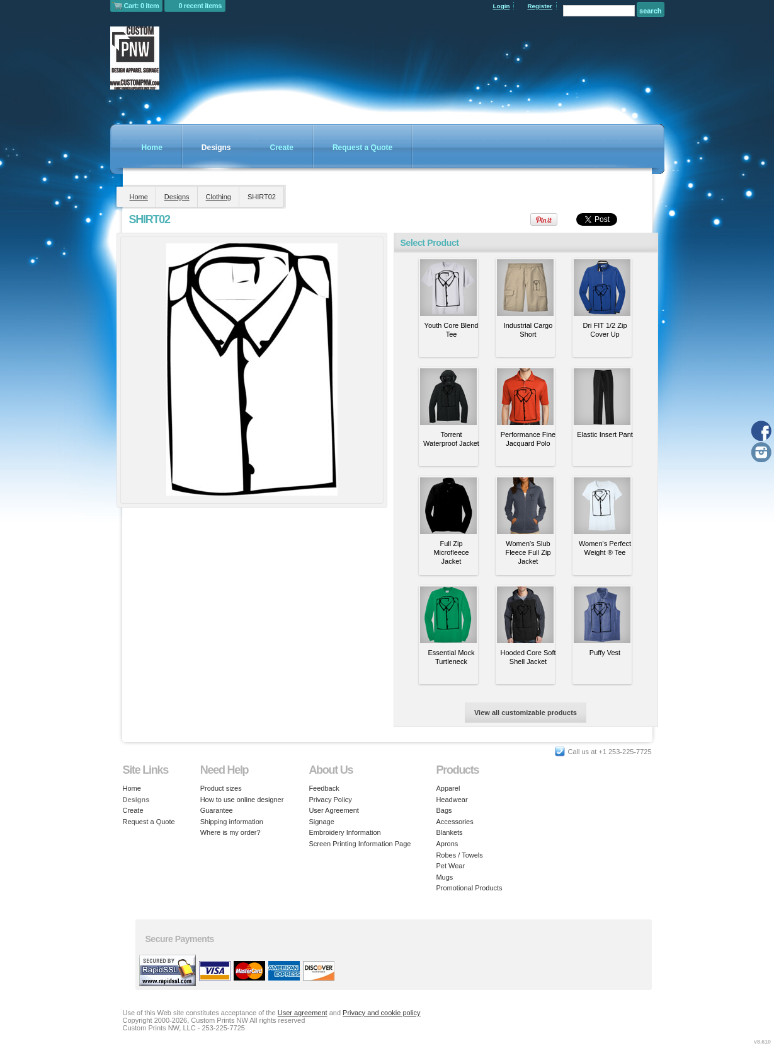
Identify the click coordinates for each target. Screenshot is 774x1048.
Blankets (449, 832)
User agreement (302, 1012)
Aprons (447, 843)
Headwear (451, 799)
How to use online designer (242, 799)
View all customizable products (525, 712)
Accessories (454, 821)
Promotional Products (469, 888)
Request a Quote (362, 147)
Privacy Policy (330, 799)
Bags (444, 810)
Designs (216, 147)
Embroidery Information (344, 832)
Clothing (218, 197)
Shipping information (231, 821)
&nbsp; (448, 287)
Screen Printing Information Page (360, 843)
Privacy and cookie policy (382, 1012)
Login (501, 6)
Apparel (448, 788)
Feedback (324, 788)
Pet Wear (450, 866)
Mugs (444, 877)
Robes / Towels (459, 855)
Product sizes (221, 788)
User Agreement (333, 810)
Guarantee (216, 810)
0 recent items (200, 5)
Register (539, 6)
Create (281, 147)
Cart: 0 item (141, 5)
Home (152, 147)
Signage (321, 821)
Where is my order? (230, 832)
